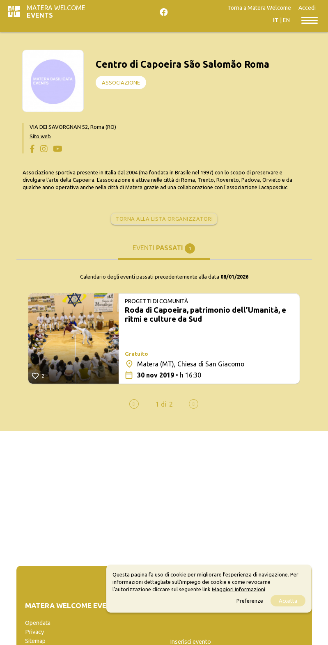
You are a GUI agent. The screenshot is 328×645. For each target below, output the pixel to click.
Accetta (288, 601)
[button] (161, 404)
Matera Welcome (56, 11)
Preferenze (249, 601)
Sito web (40, 136)
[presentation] (134, 404)
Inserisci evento (190, 641)
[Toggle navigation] (309, 19)
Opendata (37, 623)
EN (286, 20)
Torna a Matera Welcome (259, 8)
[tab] (164, 251)
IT (276, 20)
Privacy (34, 632)
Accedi (307, 8)
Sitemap (35, 641)
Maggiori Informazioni (238, 589)
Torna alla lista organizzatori (164, 219)
